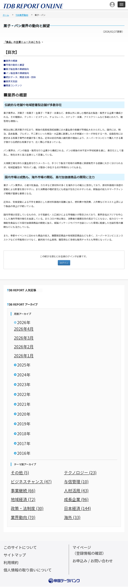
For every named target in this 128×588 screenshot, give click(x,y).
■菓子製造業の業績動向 (16, 69)
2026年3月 (24, 338)
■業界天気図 (10, 81)
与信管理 (76, 483)
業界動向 (23, 518)
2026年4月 (24, 329)
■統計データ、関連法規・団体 (20, 77)
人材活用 (76, 492)
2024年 (23, 375)
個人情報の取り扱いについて (29, 571)
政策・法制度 (27, 509)
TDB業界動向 (22, 14)
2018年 (23, 435)
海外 (72, 518)
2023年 (23, 385)
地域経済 (23, 501)
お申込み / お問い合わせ (93, 562)
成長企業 (76, 501)
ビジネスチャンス (31, 483)
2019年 (23, 425)
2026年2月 (24, 347)
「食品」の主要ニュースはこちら (22, 42)
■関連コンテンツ (13, 85)
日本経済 (77, 509)
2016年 (23, 455)
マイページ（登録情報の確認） (89, 551)
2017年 (23, 445)
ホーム (6, 14)
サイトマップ (15, 556)
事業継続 (23, 492)
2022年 (23, 395)
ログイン (64, 262)
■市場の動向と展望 (14, 64)
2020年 (23, 415)
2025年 (23, 365)
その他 (20, 474)
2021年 (23, 405)
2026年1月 (24, 355)
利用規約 (11, 563)
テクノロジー (80, 474)
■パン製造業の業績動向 (16, 73)
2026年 (23, 322)
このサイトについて (21, 548)
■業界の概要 (10, 60)
